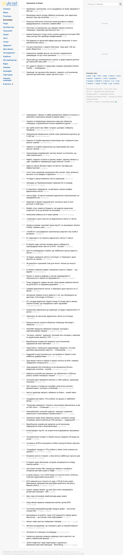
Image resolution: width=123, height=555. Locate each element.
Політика (7, 16)
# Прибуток (98, 81)
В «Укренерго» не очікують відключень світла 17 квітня (49, 238)
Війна (5, 12)
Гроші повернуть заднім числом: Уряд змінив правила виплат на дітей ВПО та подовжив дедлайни (52, 283)
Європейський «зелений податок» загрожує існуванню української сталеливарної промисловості (49, 412)
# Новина (111, 76)
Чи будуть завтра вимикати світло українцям (45, 179)
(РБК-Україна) (47, 259)
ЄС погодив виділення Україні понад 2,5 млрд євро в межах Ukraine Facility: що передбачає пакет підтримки (51, 302)
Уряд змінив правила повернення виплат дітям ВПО (48, 502)
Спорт (6, 42)
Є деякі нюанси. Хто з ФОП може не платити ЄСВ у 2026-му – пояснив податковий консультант (52, 476)
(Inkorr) (62, 30)
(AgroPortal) (53, 17)
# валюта (116, 83)
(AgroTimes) (62, 426)
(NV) (45, 43)
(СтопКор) (66, 517)
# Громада (89, 81)
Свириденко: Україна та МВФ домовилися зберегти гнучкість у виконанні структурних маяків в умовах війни (52, 116)
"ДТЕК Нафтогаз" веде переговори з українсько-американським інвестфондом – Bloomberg (46, 544)
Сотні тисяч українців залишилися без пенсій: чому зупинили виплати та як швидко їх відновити (52, 173)
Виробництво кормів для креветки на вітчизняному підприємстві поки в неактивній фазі (48, 425)
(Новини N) (30, 394)
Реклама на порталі (115, 97)
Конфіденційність (92, 94)
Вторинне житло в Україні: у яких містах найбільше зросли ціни (53, 456)
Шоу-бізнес (8, 49)
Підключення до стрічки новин (104, 91)
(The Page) (48, 204)
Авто (5, 38)
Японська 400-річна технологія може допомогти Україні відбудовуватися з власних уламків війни (49, 22)
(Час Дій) (61, 284)
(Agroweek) (55, 343)
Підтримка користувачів (94, 89)
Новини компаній (7, 79)
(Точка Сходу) (31, 504)
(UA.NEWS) (30, 221)
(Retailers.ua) (31, 445)
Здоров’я (7, 45)
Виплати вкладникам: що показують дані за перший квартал (52, 526)
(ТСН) (77, 420)
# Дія (94, 76)
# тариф (97, 83)
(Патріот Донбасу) (68, 24)
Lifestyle (6, 67)
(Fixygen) (43, 149)
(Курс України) (37, 253)
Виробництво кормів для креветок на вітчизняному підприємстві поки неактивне (48, 342)
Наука (5, 34)
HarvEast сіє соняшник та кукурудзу (41, 532)
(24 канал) (51, 62)
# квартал (89, 78)
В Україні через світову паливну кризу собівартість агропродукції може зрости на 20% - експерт (47, 245)
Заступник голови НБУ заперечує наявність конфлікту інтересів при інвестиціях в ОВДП (49, 469)
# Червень (89, 83)
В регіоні (7, 84)
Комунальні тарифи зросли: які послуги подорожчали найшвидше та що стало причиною (49, 54)
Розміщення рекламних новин (96, 97)
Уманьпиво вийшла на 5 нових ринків (42, 214)
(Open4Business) (46, 142)
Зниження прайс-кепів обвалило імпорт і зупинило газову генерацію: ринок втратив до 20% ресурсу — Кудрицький (50, 419)
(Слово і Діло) (31, 498)
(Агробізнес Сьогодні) (66, 214)
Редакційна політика (107, 94)
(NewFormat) (31, 240)
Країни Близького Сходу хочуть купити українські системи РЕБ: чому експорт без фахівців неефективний (53, 35)
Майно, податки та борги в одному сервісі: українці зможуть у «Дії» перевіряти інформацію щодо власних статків (52, 160)
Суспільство (8, 27)
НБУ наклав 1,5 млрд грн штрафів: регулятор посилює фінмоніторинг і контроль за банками (49, 387)
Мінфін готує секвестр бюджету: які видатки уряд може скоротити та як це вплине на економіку (49, 209)
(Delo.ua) (29, 432)
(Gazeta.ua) (45, 198)
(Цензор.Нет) (54, 407)
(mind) (64, 413)
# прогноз (106, 81)
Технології (7, 31)
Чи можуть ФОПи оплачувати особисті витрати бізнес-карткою (53, 443)
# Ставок (104, 83)
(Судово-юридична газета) (44, 130)
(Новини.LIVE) (38, 11)
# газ (112, 81)
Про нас (89, 91)
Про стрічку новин (111, 89)
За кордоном (9, 53)
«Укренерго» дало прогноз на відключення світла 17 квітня (51, 219)
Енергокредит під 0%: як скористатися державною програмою (52, 430)
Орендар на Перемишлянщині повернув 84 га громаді (49, 183)
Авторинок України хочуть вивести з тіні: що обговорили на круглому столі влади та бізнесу (51, 296)
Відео (5, 64)
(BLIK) (72, 161)
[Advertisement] (50, 95)
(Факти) (46, 191)
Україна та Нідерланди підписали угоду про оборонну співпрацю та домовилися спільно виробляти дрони (49, 122)
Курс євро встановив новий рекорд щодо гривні (46, 496)
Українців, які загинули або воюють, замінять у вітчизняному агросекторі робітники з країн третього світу (52, 73)
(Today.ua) (67, 74)
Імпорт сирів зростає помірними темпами (43, 521)
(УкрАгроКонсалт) (63, 532)
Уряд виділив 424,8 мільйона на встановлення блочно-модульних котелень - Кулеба (49, 368)
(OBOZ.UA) (60, 174)
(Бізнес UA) (69, 179)
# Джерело (97, 78)
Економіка (7, 20)
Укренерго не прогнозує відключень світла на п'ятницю (49, 316)
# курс (117, 81)
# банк (99, 76)
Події (5, 23)
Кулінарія (7, 71)
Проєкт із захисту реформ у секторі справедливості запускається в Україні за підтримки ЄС (48, 277)
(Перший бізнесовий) (48, 49)
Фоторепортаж (10, 60)
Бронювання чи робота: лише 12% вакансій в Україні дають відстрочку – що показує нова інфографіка (51, 516)
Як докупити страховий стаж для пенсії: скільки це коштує (51, 263)
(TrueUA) (42, 464)
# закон (118, 76)
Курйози (7, 56)
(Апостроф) (36, 291)
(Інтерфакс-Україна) (67, 278)
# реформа (112, 78)
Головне (6, 9)
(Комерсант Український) (35, 528)
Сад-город (7, 75)
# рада (104, 76)
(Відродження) (31, 185)
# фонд (88, 76)
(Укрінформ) (39, 234)
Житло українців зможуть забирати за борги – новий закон (51, 392)
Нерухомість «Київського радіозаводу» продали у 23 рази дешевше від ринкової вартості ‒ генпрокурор (50, 349)
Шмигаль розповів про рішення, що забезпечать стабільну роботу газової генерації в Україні (51, 374)
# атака (105, 78)
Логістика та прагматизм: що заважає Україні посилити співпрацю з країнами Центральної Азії (49, 29)
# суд (110, 83)
